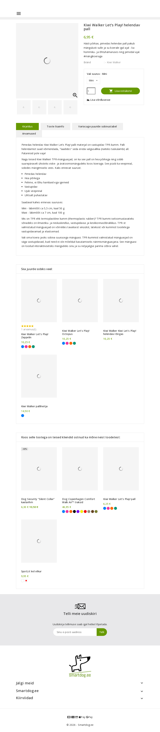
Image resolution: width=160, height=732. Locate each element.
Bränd (87, 62)
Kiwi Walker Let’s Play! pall (119, 499)
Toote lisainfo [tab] (55, 126)
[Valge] (22, 580)
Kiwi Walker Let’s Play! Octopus (75, 332)
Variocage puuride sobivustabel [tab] (97, 126)
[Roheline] (33, 346)
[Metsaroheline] (96, 511)
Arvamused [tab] (29, 133)
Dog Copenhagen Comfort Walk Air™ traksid (78, 500)
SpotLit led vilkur (31, 571)
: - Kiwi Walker (112, 62)
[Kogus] (91, 91)
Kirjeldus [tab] (27, 126)
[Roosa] (26, 346)
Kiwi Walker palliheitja (34, 406)
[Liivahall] (88, 511)
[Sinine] (22, 346)
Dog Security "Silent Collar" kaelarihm (38, 500)
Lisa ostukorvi (120, 91)
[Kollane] (81, 511)
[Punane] (85, 511)
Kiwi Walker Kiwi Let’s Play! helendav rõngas (119, 332)
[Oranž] (29, 346)
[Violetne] (78, 511)
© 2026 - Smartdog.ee (80, 724)
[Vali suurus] (93, 80)
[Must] (74, 511)
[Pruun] (92, 511)
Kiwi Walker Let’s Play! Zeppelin (34, 336)
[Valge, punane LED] (26, 580)
